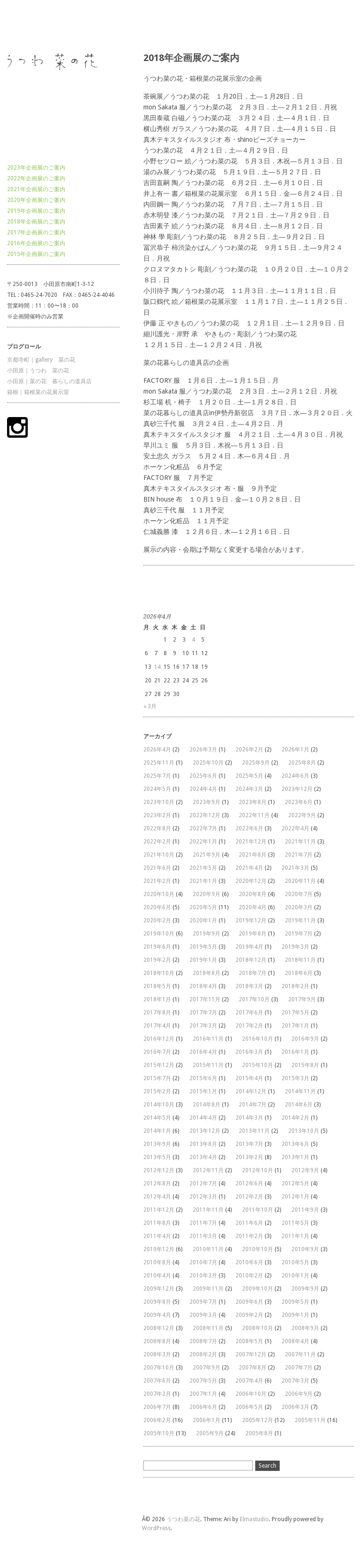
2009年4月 (157, 1315)
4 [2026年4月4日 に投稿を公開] (193, 639)
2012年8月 (157, 1183)
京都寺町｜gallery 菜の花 (41, 359)
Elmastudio (254, 1519)
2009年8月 (157, 1302)
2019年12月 (251, 920)
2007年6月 (157, 1380)
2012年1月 (295, 1196)
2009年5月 (295, 1302)
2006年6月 (203, 1407)
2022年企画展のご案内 (36, 178)
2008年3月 (157, 1354)
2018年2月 (295, 986)
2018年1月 (157, 999)
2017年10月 (254, 999)
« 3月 (150, 706)
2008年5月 (249, 1341)
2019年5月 (203, 947)
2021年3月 (295, 868)
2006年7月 (157, 1407)
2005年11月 (310, 1420)
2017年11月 (204, 999)
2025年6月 (203, 776)
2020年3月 (299, 907)
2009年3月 (203, 1315)
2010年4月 (157, 1275)
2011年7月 (203, 1223)
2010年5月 (295, 1262)
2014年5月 (157, 1117)
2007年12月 (251, 1354)
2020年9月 (206, 894)
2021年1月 (203, 881)
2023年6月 (299, 802)
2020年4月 (253, 907)
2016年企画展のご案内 (36, 243)
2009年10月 (257, 1288)
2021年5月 (203, 868)
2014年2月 (295, 1117)
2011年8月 (157, 1223)
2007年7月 (299, 1367)
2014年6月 (299, 1104)
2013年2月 (249, 1157)
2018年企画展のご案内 (36, 221)
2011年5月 (295, 1223)
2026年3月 (203, 749)
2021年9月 (206, 854)
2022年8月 (157, 828)
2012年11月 (208, 1170)
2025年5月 (249, 776)
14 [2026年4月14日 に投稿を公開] (157, 667)
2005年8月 (259, 1433)
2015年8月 (305, 1065)
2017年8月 (157, 1012)
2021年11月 (300, 841)
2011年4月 (157, 1236)
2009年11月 (208, 1288)
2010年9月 (305, 1249)
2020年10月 (158, 894)
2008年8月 (157, 1341)
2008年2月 (203, 1354)
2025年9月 (256, 762)
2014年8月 (206, 1104)
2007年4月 (249, 1380)
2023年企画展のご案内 (36, 167)
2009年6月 (249, 1302)
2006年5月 (249, 1407)
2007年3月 (295, 1380)
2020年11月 (300, 881)
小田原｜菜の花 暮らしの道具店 (49, 381)
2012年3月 (203, 1196)
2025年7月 (157, 776)
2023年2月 (157, 815)
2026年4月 (157, 749)
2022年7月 (203, 828)
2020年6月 (157, 907)
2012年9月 (305, 1170)
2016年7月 (157, 1052)
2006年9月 (299, 1394)
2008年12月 (158, 1328)
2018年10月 (158, 973)
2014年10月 (158, 1104)
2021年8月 (253, 854)
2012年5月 (295, 1183)
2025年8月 (302, 762)
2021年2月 (157, 881)
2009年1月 (295, 1315)
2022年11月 (254, 815)
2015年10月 (257, 1065)
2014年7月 (253, 1104)
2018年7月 (253, 973)
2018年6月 (299, 973)
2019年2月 (157, 960)
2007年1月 (203, 1394)
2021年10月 (158, 854)
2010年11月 (208, 1249)
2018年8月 (206, 973)
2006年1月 (206, 1420)
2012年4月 (157, 1196)
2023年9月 (206, 802)
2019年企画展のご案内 (36, 211)
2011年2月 (249, 1236)
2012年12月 (158, 1170)
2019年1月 (203, 960)
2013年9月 (157, 1144)
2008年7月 (203, 1341)
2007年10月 (158, 1367)
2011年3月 (203, 1236)
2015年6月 (203, 1078)
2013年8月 (203, 1144)
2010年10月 (257, 1249)
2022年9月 (302, 815)
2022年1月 (203, 841)
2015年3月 (295, 1078)
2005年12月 (257, 1420)
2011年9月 (305, 1210)
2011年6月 (249, 1223)
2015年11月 (208, 1065)
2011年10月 (257, 1210)
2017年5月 (295, 1012)
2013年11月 (254, 1131)
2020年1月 (203, 920)
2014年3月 (249, 1117)
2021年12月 (251, 841)
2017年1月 (295, 1025)
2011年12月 (158, 1210)
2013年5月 (157, 1157)
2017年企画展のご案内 (36, 232)
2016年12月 (158, 1039)
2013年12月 (204, 1131)
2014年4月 (203, 1117)
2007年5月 (203, 1380)
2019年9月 (206, 933)
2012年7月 (203, 1183)
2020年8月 (253, 894)
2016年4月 (203, 1052)
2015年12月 (158, 1065)
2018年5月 (157, 986)
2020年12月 (251, 881)
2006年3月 (295, 1407)
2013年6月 (295, 1144)
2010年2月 (249, 1275)
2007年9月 (206, 1367)
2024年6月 (295, 776)
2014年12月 (251, 1091)
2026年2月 (249, 749)
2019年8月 (253, 933)
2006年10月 (251, 1394)
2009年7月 (203, 1302)
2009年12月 (158, 1288)
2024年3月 (249, 789)
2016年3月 (249, 1052)
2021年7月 (299, 854)
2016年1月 (295, 1052)
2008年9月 (305, 1328)
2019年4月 (249, 947)
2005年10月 (158, 1433)
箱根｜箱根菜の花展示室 (38, 392)
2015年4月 (249, 1078)
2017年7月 (203, 1012)
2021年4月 (249, 868)
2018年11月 (300, 960)
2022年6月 (249, 828)
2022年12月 (204, 815)
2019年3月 (295, 947)
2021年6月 (157, 868)
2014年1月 (157, 1131)
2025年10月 (208, 762)
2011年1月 (295, 1236)
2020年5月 (203, 907)
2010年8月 (157, 1262)
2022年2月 (157, 841)
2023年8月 (253, 802)
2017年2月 (249, 1025)
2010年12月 (158, 1249)
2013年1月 (295, 1157)
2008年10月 (257, 1328)
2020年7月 (299, 894)
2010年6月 (249, 1262)
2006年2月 (157, 1420)
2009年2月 (249, 1315)
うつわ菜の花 (24, 25)
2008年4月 (295, 1341)
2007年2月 (157, 1394)
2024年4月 (203, 789)
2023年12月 (297, 789)
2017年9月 (302, 999)
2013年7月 (249, 1144)
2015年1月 (203, 1091)
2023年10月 (158, 802)
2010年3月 (203, 1275)
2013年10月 (303, 1131)
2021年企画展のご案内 (36, 189)
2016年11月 (208, 1039)
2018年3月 (249, 986)
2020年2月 (157, 920)
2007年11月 (300, 1354)
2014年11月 (300, 1091)
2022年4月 (295, 828)
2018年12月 (251, 960)
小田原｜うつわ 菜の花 (38, 370)
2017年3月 (203, 1025)
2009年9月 (305, 1288)
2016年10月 (257, 1039)
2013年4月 (203, 1157)
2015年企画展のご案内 (36, 254)
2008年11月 (208, 1328)
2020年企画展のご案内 (36, 200)
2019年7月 (299, 933)
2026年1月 (295, 749)
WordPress (156, 1528)
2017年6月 (249, 1012)
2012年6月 (249, 1183)
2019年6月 (157, 947)
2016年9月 (305, 1039)
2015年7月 (157, 1078)
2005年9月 (210, 1433)
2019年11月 (300, 920)
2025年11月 (158, 762)
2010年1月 (295, 1275)
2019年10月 (158, 933)
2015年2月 (157, 1091)
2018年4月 (203, 986)
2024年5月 (157, 789)
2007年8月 (253, 1367)
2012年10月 (257, 1170)
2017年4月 (157, 1025)
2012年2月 (249, 1196)
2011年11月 (208, 1210)
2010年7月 (203, 1262)
